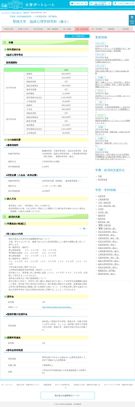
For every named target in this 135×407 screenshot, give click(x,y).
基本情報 (126, 29)
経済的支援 (102, 179)
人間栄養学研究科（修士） (109, 251)
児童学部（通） (110, 228)
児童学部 (107, 225)
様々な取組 (67, 29)
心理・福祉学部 (104, 203)
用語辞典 (47, 385)
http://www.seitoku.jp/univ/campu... (57, 307)
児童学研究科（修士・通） (109, 238)
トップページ (6, 12)
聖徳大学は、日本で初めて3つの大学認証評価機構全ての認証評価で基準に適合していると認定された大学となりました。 (112, 156)
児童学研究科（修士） (107, 235)
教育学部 (101, 219)
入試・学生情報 (96, 29)
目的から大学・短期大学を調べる (87, 385)
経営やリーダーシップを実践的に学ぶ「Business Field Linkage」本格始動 (112, 49)
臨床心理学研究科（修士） (109, 261)
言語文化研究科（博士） (108, 241)
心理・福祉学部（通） (107, 206)
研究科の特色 (8, 29)
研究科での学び (23, 29)
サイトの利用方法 (63, 385)
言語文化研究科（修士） (108, 232)
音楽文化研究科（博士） (108, 267)
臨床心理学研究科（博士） (109, 264)
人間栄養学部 (103, 199)
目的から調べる (16, 12)
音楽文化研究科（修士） (108, 248)
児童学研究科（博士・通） (109, 258)
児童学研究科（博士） (107, 245)
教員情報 (111, 29)
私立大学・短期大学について (28, 385)
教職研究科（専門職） (107, 271)
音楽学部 (101, 196)
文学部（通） (103, 212)
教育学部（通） (104, 222)
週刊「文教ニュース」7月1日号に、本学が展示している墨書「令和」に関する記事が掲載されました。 (112, 84)
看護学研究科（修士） (107, 274)
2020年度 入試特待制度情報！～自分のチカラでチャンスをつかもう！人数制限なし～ (112, 109)
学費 (100, 176)
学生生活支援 (38, 29)
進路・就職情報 (52, 29)
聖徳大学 (26, 12)
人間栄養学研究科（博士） (109, 254)
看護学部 (101, 215)
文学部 (101, 209)
